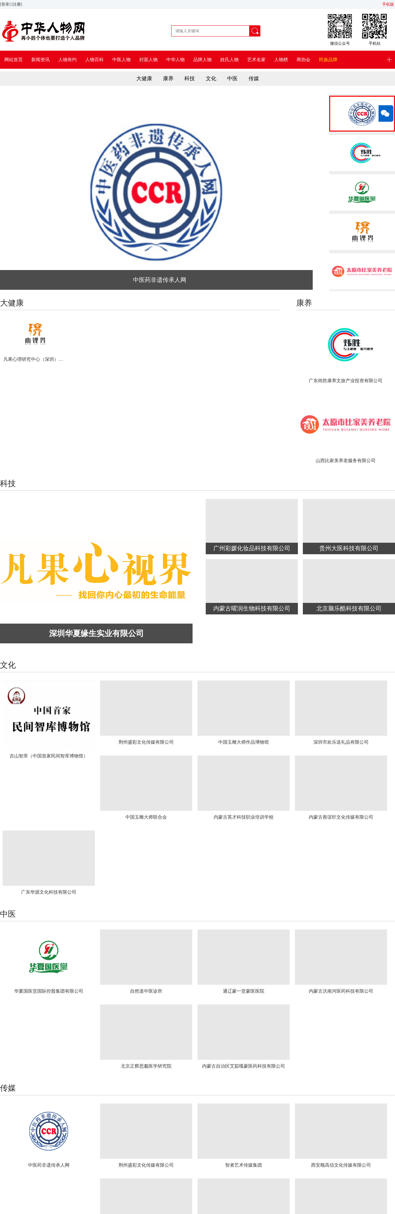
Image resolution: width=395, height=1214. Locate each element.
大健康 (144, 78)
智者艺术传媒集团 (243, 1165)
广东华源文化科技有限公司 (48, 892)
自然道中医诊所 (146, 991)
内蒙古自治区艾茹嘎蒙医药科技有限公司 (243, 1066)
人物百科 (94, 59)
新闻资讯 (40, 59)
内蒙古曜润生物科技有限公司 (251, 608)
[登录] (6, 4)
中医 (232, 78)
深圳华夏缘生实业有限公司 (96, 633)
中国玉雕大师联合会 (146, 817)
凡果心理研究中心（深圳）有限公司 (34, 359)
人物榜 (281, 59)
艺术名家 (256, 59)
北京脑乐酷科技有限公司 (349, 608)
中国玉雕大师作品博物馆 (243, 742)
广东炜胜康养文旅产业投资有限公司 (345, 380)
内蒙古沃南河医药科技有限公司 (341, 991)
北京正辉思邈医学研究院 (146, 1066)
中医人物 (121, 59)
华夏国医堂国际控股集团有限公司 (48, 991)
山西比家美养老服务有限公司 (346, 460)
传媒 (254, 78)
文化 (211, 78)
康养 (168, 78)
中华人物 (175, 59)
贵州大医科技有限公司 (349, 548)
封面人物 (148, 59)
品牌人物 (202, 59)
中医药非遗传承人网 (159, 280)
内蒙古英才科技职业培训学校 (244, 817)
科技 (189, 78)
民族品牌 (328, 59)
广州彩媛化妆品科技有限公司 (251, 548)
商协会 (303, 59)
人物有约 (67, 59)
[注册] (17, 4)
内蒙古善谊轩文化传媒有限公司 (341, 817)
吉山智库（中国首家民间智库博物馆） (49, 756)
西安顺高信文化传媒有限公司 (341, 1165)
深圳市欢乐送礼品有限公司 (341, 742)
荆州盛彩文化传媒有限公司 (146, 742)
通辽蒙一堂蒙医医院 (243, 991)
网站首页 (13, 59)
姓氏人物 (229, 59)
